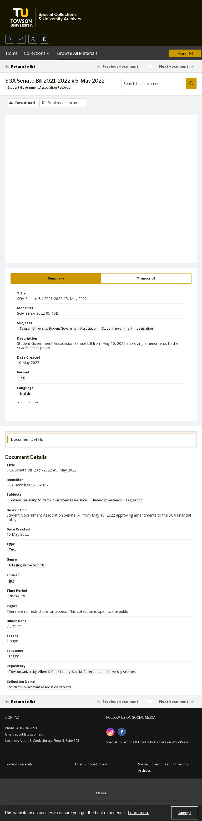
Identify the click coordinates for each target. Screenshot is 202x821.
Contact (101, 793)
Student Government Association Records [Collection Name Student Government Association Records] (40, 687)
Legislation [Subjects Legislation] (145, 328)
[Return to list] (30, 66)
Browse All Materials (77, 53)
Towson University (19, 764)
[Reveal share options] (21, 39)
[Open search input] (10, 39)
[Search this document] (154, 83)
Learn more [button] (138, 813)
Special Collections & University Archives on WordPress (147, 742)
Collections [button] (37, 53)
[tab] (56, 278)
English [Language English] (25, 393)
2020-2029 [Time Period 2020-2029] (17, 596)
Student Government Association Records (39, 87)
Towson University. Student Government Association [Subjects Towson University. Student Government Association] (59, 328)
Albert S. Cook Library (90, 764)
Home (12, 53)
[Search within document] (191, 83)
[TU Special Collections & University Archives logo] (47, 17)
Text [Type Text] (12, 549)
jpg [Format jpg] (22, 378)
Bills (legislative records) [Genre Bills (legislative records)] (27, 565)
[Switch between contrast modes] (44, 39)
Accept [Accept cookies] (184, 813)
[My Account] (33, 39)
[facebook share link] (122, 732)
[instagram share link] (110, 732)
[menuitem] (101, 792)
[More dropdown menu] (185, 53)
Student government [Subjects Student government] (117, 328)
